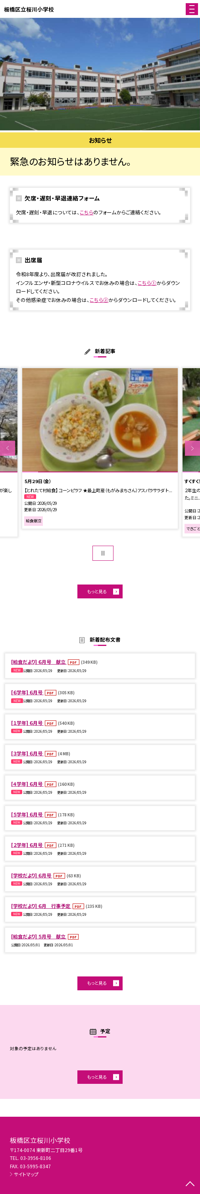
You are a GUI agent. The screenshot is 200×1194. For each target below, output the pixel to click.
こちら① (147, 283)
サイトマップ (26, 1174)
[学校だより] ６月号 (31, 875)
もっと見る (97, 591)
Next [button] (192, 448)
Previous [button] (7, 448)
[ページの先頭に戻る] (190, 1184)
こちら (86, 212)
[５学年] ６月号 (27, 814)
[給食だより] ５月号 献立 (39, 936)
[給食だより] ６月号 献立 (39, 661)
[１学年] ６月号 (27, 722)
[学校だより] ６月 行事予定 (41, 905)
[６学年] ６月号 (27, 692)
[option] (100, 74)
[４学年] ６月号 (27, 783)
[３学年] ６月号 (27, 753)
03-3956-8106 (35, 1157)
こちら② (99, 300)
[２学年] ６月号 (27, 844)
